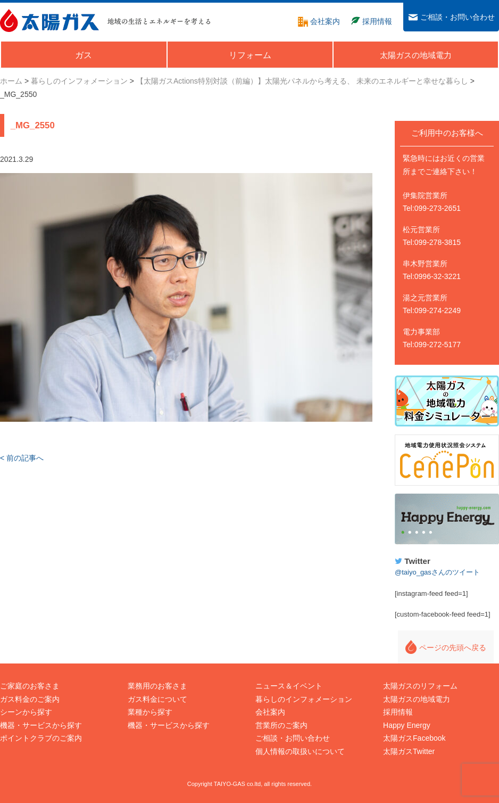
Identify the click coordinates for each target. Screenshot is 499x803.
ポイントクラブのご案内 (41, 738)
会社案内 (270, 712)
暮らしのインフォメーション (303, 699)
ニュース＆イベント (288, 686)
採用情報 (398, 712)
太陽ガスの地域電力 (416, 699)
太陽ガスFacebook (414, 738)
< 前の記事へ (22, 458)
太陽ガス (49, 20)
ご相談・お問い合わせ (292, 738)
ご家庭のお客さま (30, 686)
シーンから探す (26, 712)
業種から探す (150, 712)
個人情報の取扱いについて (300, 751)
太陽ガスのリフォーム (420, 686)
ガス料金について (157, 699)
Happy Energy (447, 519)
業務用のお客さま (157, 686)
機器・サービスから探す (41, 725)
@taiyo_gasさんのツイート (437, 572)
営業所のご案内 (281, 725)
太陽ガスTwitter (409, 751)
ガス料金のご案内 (30, 699)
